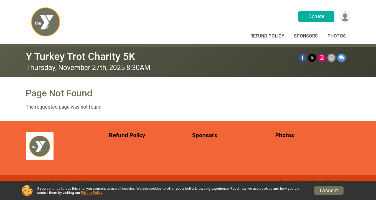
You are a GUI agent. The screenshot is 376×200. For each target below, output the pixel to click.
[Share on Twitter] (312, 58)
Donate (316, 16)
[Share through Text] (341, 58)
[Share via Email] (331, 58)
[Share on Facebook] (302, 58)
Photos (336, 36)
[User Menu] (345, 16)
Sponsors (306, 36)
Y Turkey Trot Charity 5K (80, 56)
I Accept (329, 190)
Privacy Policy (91, 193)
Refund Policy (267, 36)
